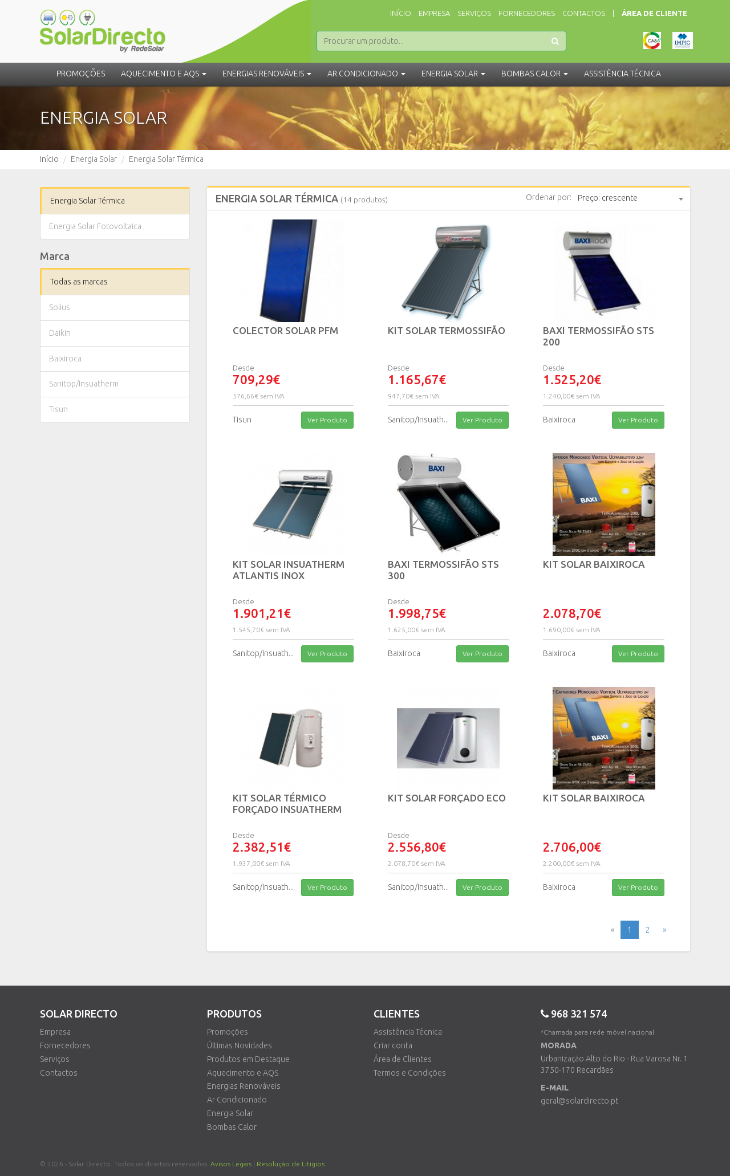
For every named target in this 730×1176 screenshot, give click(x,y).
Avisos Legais (231, 1163)
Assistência (622, 73)
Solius (59, 307)
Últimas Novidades (239, 1045)
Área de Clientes (403, 1059)
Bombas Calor (232, 1127)
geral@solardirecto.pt (579, 1100)
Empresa (434, 13)
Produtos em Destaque (248, 1059)
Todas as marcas (79, 281)
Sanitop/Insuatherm (84, 383)
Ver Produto (327, 420)
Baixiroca (65, 358)
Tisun (58, 409)
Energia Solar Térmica (87, 200)
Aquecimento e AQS (242, 1072)
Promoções (80, 73)
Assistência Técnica (408, 1031)
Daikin (60, 332)
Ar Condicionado (237, 1099)
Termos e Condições (410, 1072)
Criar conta (393, 1045)
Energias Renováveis (244, 1085)
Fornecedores (526, 13)
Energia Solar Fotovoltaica (95, 226)
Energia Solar (230, 1113)
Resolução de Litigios (291, 1163)
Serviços (474, 13)
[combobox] (630, 198)
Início (400, 13)
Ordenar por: (548, 197)
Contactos (583, 13)
